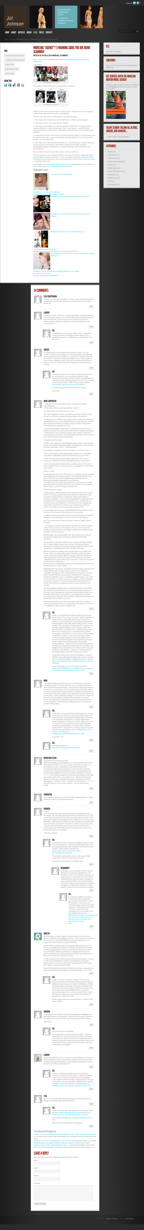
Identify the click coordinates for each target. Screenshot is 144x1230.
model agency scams (12, 69)
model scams (9, 73)
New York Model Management (73, 59)
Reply (91, 306)
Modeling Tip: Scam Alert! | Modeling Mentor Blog (50, 1145)
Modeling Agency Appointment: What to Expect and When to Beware (55, 251)
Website (36, 1176)
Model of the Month (115, 171)
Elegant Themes (111, 1221)
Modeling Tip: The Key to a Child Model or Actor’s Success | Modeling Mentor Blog (60, 1141)
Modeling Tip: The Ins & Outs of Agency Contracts (67, 231)
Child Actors (112, 155)
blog (86, 157)
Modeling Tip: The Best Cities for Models (46, 192)
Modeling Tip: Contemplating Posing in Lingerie (48, 194)
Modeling (12, 39)
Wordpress (130, 1221)
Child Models (112, 158)
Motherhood (112, 178)
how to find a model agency (14, 55)
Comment (37, 1183)
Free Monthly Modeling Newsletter (61, 166)
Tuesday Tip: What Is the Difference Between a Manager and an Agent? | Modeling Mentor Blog (65, 1134)
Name (36, 1160)
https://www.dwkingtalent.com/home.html (66, 748)
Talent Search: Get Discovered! (118, 137)
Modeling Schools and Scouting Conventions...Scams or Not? (70, 196)
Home (6, 39)
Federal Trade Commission (86, 159)
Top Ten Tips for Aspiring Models (62, 174)
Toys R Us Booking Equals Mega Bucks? (45, 275)
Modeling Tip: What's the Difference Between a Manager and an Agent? (56, 271)
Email (36, 1168)
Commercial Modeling (115, 161)
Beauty (110, 152)
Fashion (110, 165)
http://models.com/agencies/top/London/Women (68, 384)
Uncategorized (112, 184)
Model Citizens (113, 168)
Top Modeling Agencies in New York (44, 249)
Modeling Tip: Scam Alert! (41, 273)
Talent (110, 181)
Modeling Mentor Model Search (59, 164)
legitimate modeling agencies (14, 60)
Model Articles (40, 159)
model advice (9, 64)
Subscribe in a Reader (113, 51)
